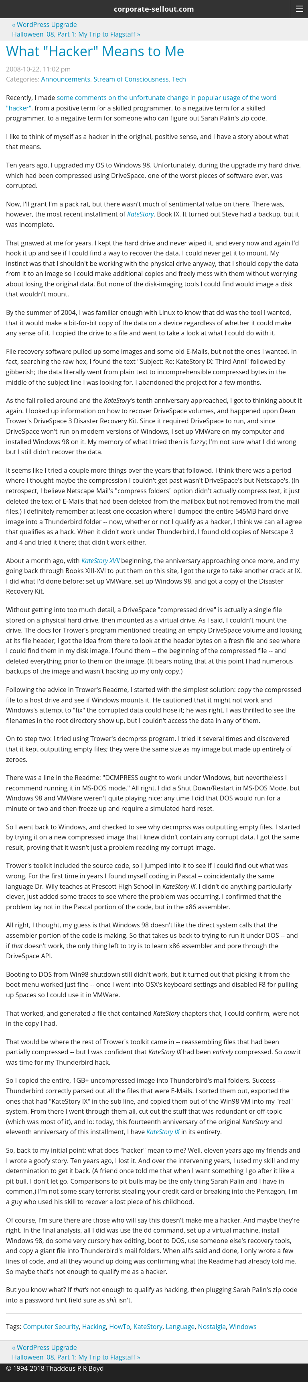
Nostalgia (212, 1326)
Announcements (66, 79)
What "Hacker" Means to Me (95, 51)
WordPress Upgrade (44, 24)
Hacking (94, 1326)
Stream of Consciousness (130, 79)
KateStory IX (162, 1131)
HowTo (119, 1326)
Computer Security (51, 1326)
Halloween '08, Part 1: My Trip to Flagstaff (76, 34)
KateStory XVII (100, 560)
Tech (179, 79)
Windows (242, 1326)
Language (180, 1326)
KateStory (140, 214)
